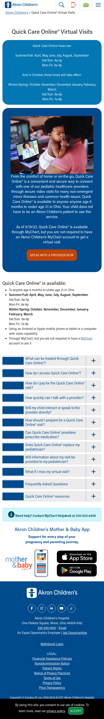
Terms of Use (52, 678)
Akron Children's (16, 12)
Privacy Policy (52, 683)
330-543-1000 (47, 628)
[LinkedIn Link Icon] (52, 608)
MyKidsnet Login (52, 644)
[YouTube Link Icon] (61, 608)
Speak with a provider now (52, 255)
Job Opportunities (75, 632)
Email (62, 628)
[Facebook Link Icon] (32, 608)
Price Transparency (52, 687)
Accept (76, 711)
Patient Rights (52, 668)
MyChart (86, 338)
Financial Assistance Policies (52, 658)
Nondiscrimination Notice (52, 663)
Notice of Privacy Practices (52, 673)
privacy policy (56, 711)
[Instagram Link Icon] (42, 608)
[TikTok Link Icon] (71, 608)
